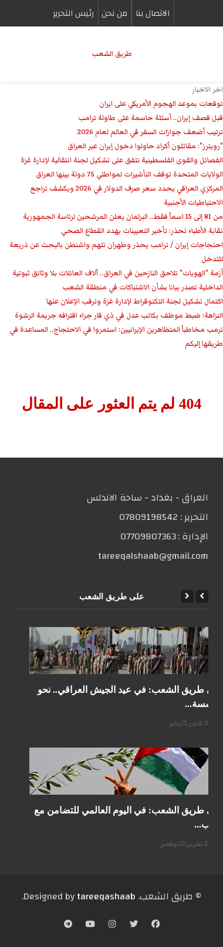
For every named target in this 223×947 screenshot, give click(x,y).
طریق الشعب (112, 53)
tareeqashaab (106, 896)
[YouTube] (90, 925)
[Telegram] (68, 925)
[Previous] (201, 596)
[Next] (187, 596)
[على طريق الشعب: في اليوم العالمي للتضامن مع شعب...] (126, 771)
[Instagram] (112, 925)
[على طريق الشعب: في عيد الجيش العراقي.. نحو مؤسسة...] (126, 650)
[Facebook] (155, 925)
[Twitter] (134, 925)
